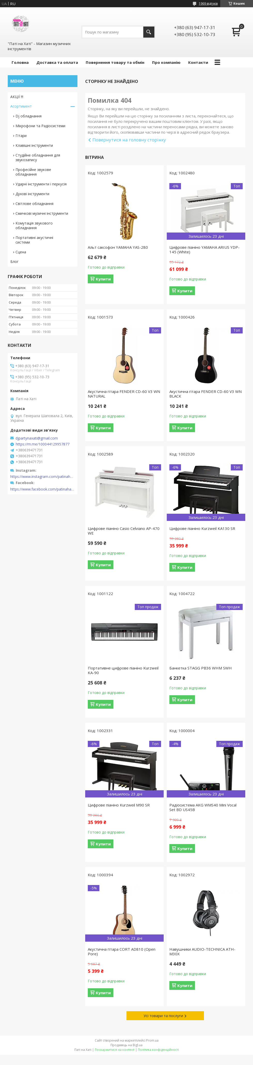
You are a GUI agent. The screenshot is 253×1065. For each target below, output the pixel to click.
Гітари (21, 135)
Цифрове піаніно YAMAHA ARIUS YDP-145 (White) (204, 249)
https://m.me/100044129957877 (42, 444)
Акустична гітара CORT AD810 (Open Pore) (121, 951)
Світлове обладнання (34, 203)
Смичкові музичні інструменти (41, 213)
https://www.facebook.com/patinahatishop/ (42, 489)
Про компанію (166, 62)
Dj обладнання (28, 116)
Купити (103, 278)
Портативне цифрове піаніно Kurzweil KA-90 (123, 670)
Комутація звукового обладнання (34, 225)
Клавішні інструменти (34, 145)
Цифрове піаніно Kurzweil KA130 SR (202, 528)
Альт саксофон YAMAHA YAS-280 (118, 247)
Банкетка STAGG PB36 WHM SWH (200, 668)
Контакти (198, 62)
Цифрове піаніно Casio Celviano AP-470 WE (124, 530)
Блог (14, 261)
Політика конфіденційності (158, 1049)
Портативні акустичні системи (34, 240)
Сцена (20, 252)
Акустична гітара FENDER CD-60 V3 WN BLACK (205, 393)
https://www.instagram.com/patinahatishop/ (42, 476)
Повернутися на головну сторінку (129, 140)
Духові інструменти (32, 193)
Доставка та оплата (57, 62)
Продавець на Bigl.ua (126, 1045)
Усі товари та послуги (163, 1015)
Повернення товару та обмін (115, 62)
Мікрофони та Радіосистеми (40, 125)
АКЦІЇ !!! (16, 96)
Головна (20, 62)
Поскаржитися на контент (115, 1049)
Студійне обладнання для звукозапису (37, 157)
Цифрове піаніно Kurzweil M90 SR (119, 805)
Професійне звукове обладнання (33, 172)
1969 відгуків (208, 3)
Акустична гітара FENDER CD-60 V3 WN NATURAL (124, 393)
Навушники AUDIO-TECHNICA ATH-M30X (202, 951)
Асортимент (21, 106)
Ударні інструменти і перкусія (41, 184)
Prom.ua (152, 1040)
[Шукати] (148, 32)
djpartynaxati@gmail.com (36, 438)
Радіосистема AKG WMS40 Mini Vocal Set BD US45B (202, 807)
